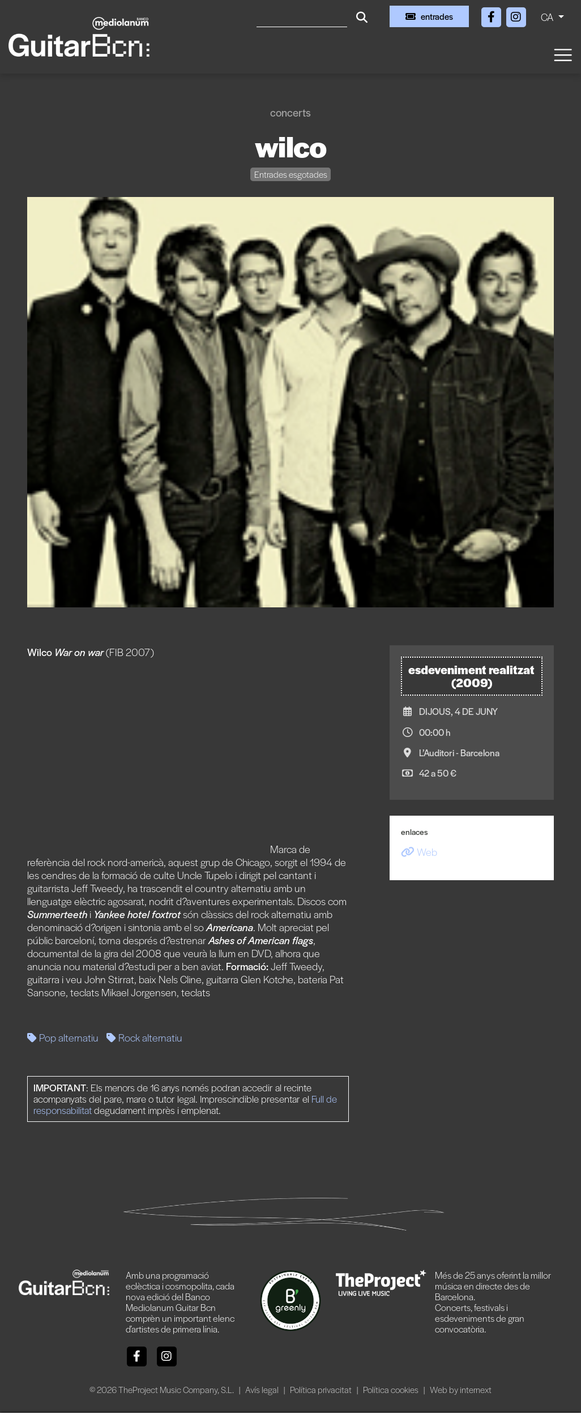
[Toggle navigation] (562, 54)
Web (419, 852)
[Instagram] (516, 15)
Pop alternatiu (63, 1037)
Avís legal (262, 1389)
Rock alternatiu (144, 1037)
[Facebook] (492, 15)
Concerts (290, 112)
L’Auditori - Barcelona (459, 752)
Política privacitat (321, 1389)
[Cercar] (302, 16)
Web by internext (461, 1389)
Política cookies (391, 1389)
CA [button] (548, 16)
